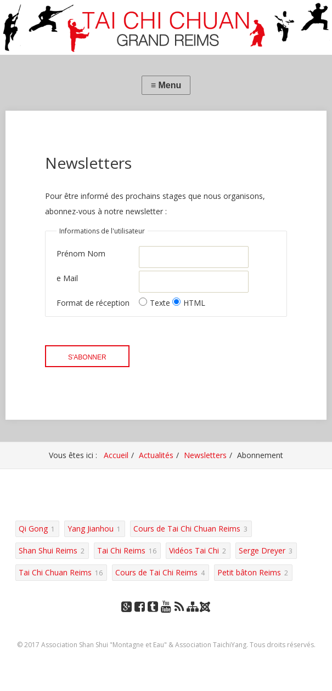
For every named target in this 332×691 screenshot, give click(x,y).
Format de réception (93, 303)
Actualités (156, 455)
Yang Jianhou (90, 528)
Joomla (206, 611)
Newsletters (205, 455)
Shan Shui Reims (48, 550)
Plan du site (192, 617)
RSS (179, 617)
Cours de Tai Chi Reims (156, 572)
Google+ (127, 617)
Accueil (116, 455)
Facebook (140, 617)
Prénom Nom (81, 253)
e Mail (67, 278)
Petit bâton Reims (249, 572)
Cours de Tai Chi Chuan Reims (186, 528)
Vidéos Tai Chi (194, 550)
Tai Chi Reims (121, 550)
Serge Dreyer (262, 550)
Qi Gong (33, 528)
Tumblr (153, 617)
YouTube (166, 617)
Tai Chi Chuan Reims (55, 572)
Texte (155, 303)
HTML (188, 303)
